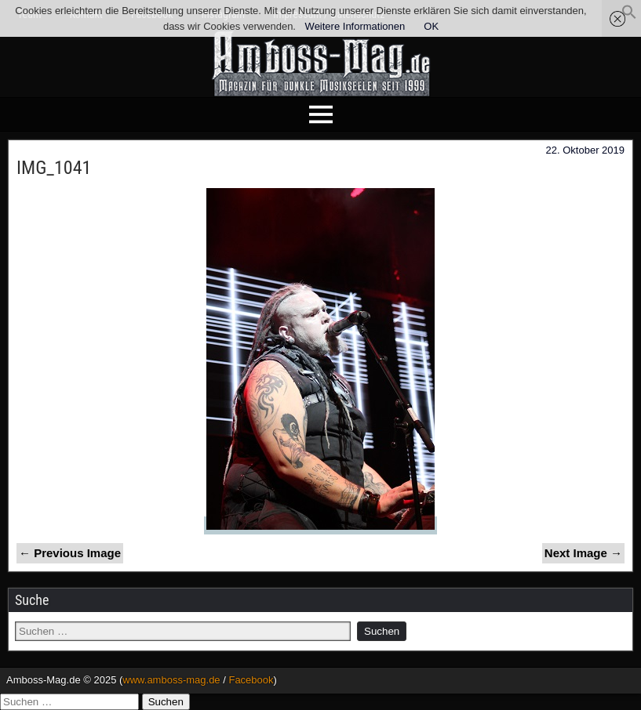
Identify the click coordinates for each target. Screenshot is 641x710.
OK (431, 26)
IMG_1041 (53, 168)
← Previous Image (70, 553)
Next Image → (583, 553)
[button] (629, 16)
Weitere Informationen (355, 26)
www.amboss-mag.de (171, 680)
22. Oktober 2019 (585, 150)
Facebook (250, 680)
